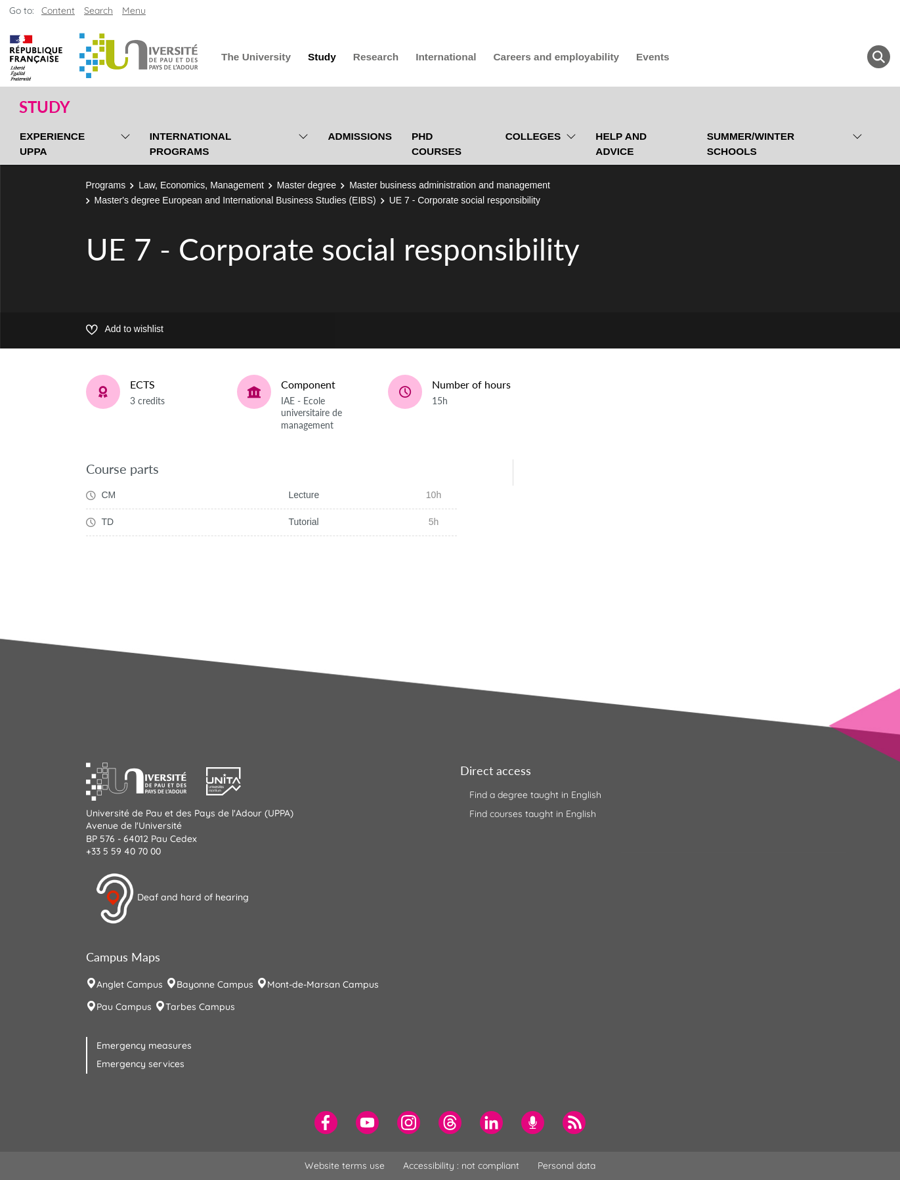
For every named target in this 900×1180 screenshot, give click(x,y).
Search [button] (98, 10)
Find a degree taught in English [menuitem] (535, 795)
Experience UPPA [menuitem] (52, 144)
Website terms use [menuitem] (345, 1165)
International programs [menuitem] (191, 144)
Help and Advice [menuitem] (621, 144)
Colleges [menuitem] (533, 136)
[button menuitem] (878, 56)
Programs (106, 185)
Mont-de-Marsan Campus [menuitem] (323, 984)
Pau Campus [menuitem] (124, 1007)
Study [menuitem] (322, 56)
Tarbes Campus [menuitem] (200, 1007)
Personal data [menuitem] (566, 1165)
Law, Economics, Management (201, 185)
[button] (146, 779)
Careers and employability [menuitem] (557, 56)
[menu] (123, 142)
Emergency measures (144, 1045)
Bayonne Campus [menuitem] (215, 984)
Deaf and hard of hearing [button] (172, 898)
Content (58, 10)
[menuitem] (326, 1122)
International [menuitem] (446, 56)
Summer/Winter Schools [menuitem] (750, 144)
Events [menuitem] (652, 56)
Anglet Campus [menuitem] (129, 984)
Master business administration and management (449, 185)
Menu (134, 10)
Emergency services (140, 1064)
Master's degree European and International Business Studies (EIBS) (235, 200)
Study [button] (44, 107)
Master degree (306, 185)
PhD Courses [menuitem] (436, 144)
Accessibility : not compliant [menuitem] (461, 1165)
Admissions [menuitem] (359, 136)
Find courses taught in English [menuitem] (532, 814)
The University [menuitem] (256, 56)
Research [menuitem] (375, 56)
